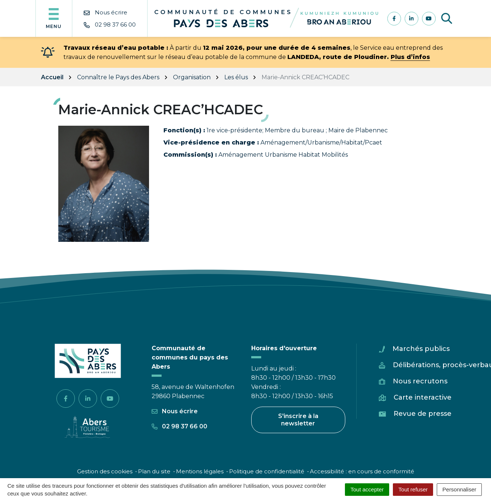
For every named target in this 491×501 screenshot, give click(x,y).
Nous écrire (175, 411)
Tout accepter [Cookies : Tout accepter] (367, 489)
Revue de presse (423, 414)
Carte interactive (423, 397)
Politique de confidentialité (266, 471)
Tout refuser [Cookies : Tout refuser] (413, 489)
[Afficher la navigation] (53, 18)
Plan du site (154, 471)
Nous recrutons (420, 381)
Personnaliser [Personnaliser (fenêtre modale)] (459, 489)
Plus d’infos (410, 56)
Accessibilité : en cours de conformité (362, 471)
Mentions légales (200, 471)
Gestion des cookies (104, 471)
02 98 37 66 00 (179, 426)
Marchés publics (421, 349)
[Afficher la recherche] (447, 18)
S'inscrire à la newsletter (298, 420)
